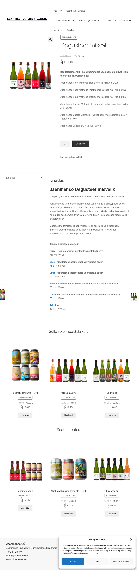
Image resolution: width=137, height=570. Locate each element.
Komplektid (76, 157)
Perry (52, 251)
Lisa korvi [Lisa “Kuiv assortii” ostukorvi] (111, 513)
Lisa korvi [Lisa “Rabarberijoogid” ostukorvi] (25, 508)
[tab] (25, 178)
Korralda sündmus (62, 20)
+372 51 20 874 (14, 551)
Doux (52, 272)
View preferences (121, 561)
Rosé (52, 262)
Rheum (53, 283)
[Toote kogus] (65, 144)
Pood (56, 11)
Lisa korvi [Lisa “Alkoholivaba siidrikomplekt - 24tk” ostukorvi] (68, 513)
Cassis (53, 294)
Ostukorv (71, 30)
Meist (56, 30)
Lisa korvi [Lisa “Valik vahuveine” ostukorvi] (68, 415)
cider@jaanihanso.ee (17, 555)
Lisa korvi (80, 143)
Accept (73, 561)
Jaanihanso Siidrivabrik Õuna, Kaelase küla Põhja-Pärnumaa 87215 (41, 548)
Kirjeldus (10, 177)
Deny (97, 561)
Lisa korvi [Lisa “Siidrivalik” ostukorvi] (111, 415)
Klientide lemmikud (76, 11)
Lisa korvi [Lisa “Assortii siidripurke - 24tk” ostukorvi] (25, 415)
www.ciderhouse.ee (16, 559)
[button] (131, 539)
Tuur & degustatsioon (89, 20)
